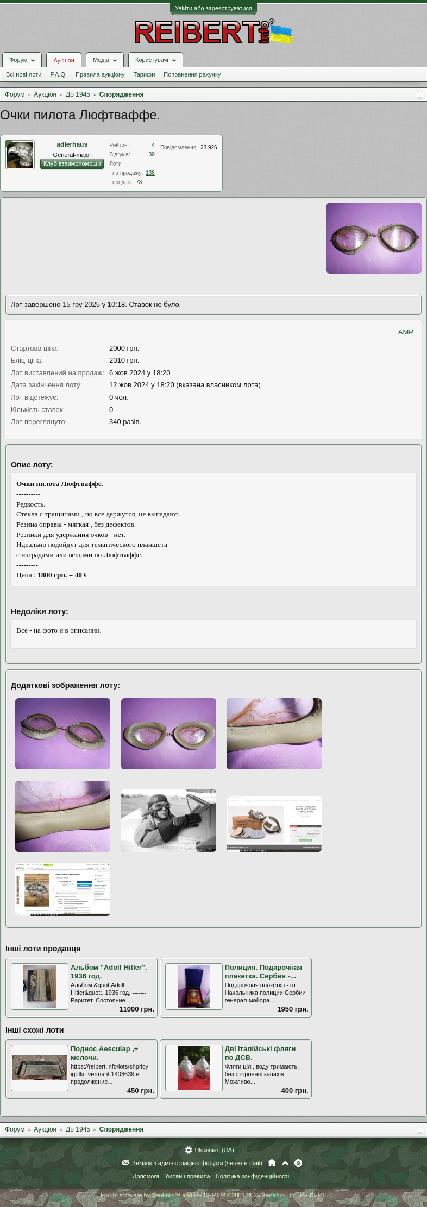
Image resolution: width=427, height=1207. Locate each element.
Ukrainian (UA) (214, 1150)
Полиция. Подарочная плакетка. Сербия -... (263, 972)
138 (150, 173)
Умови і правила (187, 1176)
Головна (272, 1163)
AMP (405, 332)
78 (139, 182)
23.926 (208, 147)
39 (152, 154)
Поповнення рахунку (192, 74)
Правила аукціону (100, 74)
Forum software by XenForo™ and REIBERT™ (213, 1195)
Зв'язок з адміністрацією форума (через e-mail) (197, 1163)
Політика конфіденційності (252, 1176)
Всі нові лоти (23, 74)
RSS (298, 1163)
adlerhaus (71, 144)
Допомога (146, 1176)
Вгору (285, 1163)
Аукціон (63, 60)
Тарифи (144, 74)
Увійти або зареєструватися (213, 8)
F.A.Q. (58, 74)
